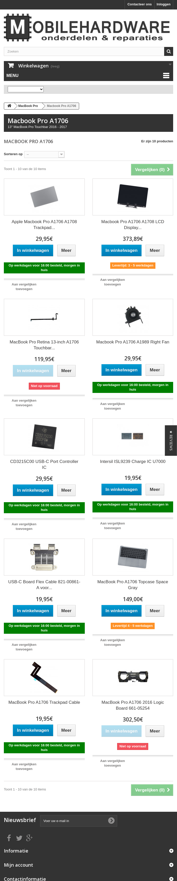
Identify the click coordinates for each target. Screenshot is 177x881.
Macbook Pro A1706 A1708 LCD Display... (132, 224)
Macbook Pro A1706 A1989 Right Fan (132, 342)
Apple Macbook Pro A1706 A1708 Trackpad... (44, 224)
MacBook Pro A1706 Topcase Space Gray (132, 584)
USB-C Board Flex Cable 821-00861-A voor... (44, 584)
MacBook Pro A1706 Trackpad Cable (44, 702)
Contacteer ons (139, 4)
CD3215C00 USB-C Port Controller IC (44, 464)
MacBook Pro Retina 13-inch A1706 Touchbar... (44, 345)
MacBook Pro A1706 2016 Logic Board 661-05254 (132, 705)
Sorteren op (13, 154)
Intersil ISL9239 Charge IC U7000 (132, 461)
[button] (171, 440)
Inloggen (164, 4)
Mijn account (18, 865)
